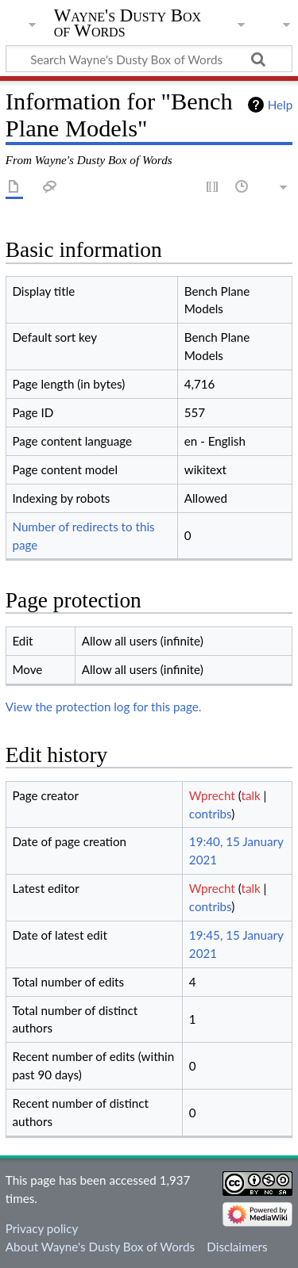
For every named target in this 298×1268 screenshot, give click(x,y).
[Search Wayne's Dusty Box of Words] (149, 58)
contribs (210, 813)
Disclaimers (237, 1246)
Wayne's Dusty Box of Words (127, 23)
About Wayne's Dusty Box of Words (100, 1246)
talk (250, 795)
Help (280, 105)
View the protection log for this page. (104, 706)
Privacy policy (42, 1228)
